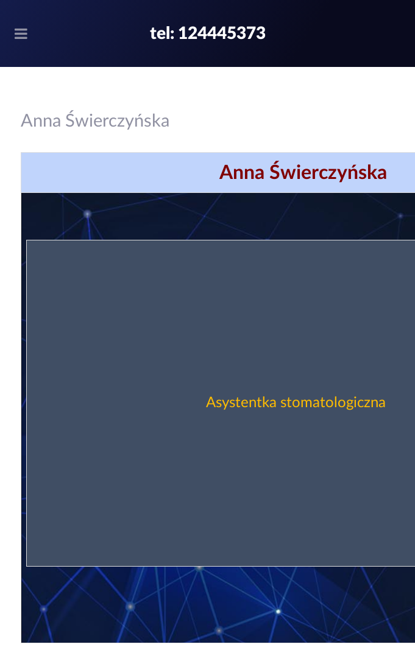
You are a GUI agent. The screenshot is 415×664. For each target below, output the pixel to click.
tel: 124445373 (208, 33)
